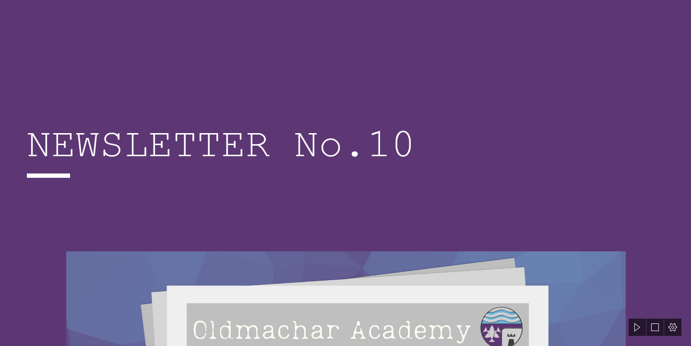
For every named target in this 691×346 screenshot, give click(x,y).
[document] (345, 173)
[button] (637, 327)
